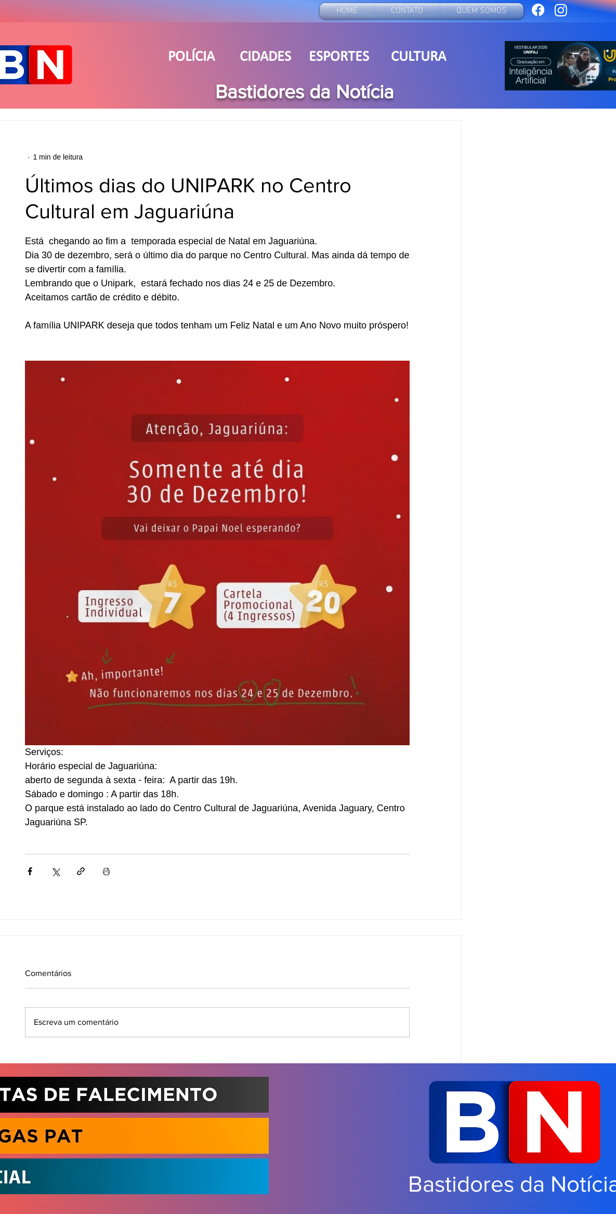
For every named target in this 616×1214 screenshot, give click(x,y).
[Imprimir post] (106, 871)
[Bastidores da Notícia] (538, 10)
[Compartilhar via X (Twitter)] (55, 871)
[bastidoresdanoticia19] (561, 10)
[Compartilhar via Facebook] (30, 871)
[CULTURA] (418, 57)
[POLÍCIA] (191, 57)
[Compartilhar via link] (81, 871)
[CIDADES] (265, 57)
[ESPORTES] (339, 57)
